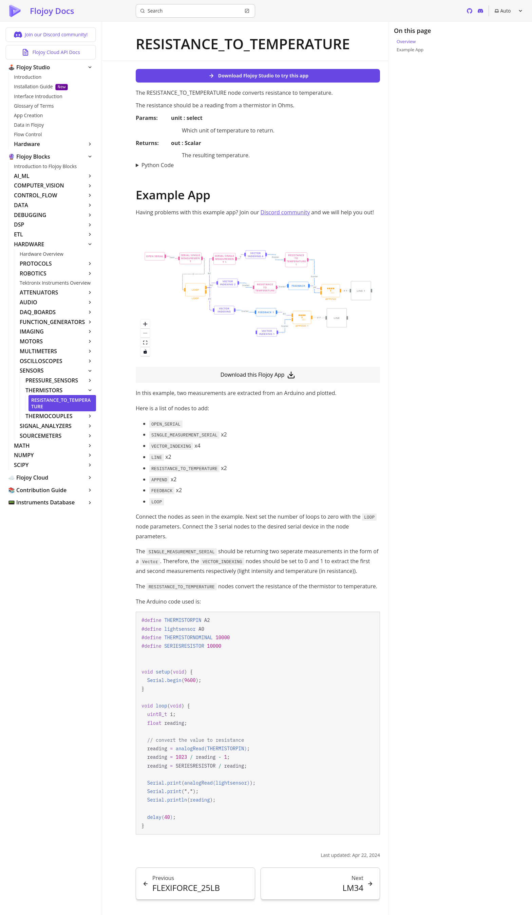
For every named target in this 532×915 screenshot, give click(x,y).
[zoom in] (145, 324)
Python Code (157, 165)
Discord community (285, 212)
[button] (331, 292)
